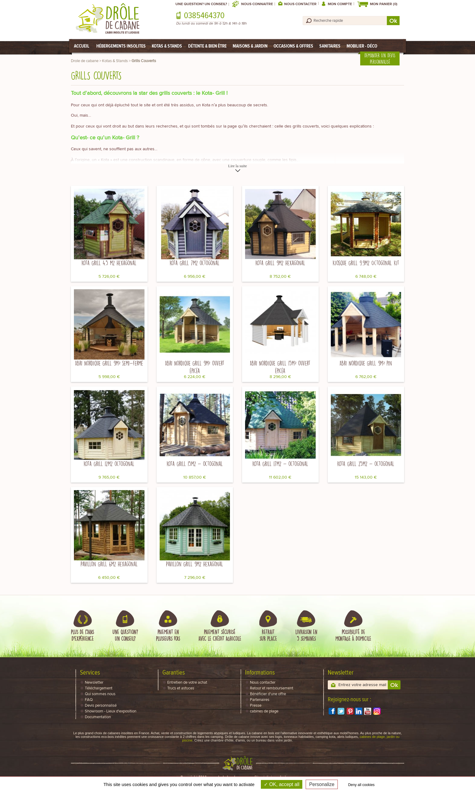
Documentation (98, 717)
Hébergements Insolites (121, 45)
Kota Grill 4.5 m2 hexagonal (109, 263)
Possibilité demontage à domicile (353, 635)
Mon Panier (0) (383, 4)
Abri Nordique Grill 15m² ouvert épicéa (280, 367)
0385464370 (204, 16)
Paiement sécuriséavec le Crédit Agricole (219, 635)
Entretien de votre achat (187, 683)
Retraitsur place (268, 635)
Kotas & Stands (167, 45)
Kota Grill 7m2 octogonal (195, 263)
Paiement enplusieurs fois (168, 635)
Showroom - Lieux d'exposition (110, 711)
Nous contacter (300, 4)
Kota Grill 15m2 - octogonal (195, 463)
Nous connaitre (257, 4)
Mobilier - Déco (362, 45)
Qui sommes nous (100, 694)
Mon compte (340, 4)
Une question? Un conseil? (201, 4)
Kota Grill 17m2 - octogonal (280, 463)
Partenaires (259, 700)
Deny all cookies (361, 785)
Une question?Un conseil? (125, 635)
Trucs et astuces (180, 688)
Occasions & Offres (293, 45)
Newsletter (94, 683)
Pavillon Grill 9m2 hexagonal (194, 564)
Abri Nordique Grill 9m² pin (366, 363)
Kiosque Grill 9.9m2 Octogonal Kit (366, 263)
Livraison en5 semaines (306, 635)
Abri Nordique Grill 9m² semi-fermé (109, 363)
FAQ (89, 700)
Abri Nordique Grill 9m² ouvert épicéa (194, 367)
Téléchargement (98, 688)
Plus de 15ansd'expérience (82, 635)
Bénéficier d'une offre (268, 694)
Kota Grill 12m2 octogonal (109, 463)
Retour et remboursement (271, 688)
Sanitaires (329, 45)
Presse (255, 706)
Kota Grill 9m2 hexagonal (280, 263)
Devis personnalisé (101, 706)
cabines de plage (264, 711)
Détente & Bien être (207, 45)
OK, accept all (281, 784)
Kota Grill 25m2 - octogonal (365, 463)
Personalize (321, 784)
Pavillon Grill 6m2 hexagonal (109, 564)
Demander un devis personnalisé (379, 58)
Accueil (81, 45)
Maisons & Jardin (250, 45)
